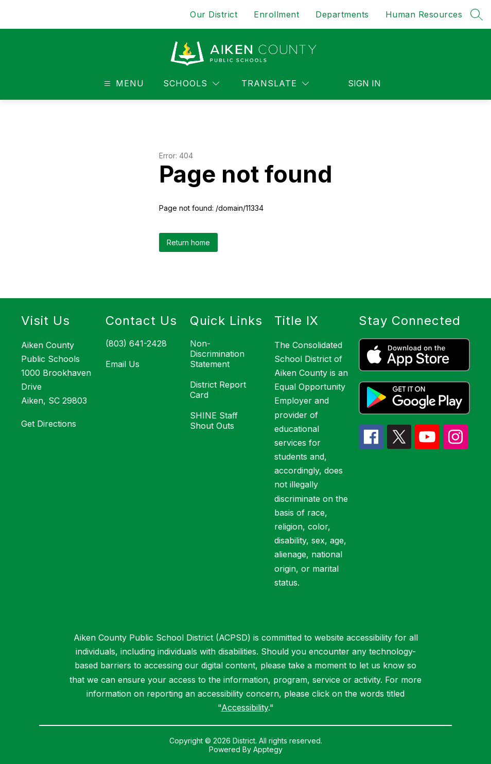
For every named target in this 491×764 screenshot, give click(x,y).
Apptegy (268, 749)
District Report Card (218, 389)
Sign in (364, 83)
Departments (342, 14)
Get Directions (48, 424)
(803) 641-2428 (136, 343)
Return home (188, 242)
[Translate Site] (275, 83)
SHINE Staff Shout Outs (214, 420)
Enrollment (276, 14)
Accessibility (244, 707)
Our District (213, 14)
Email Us (122, 364)
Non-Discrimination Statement (217, 353)
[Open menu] (122, 83)
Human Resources (424, 14)
